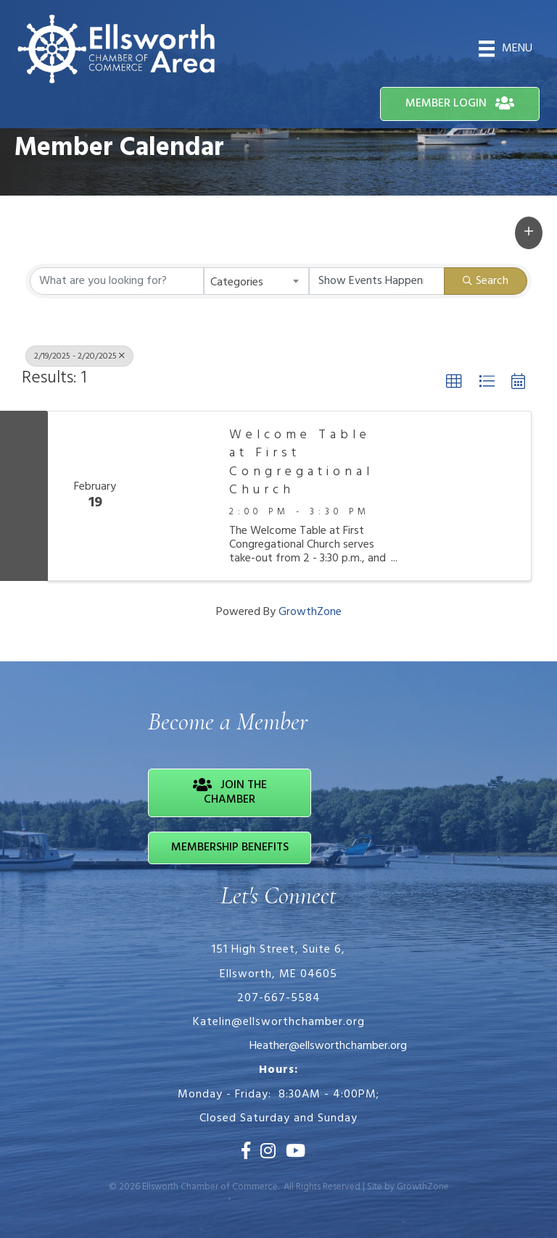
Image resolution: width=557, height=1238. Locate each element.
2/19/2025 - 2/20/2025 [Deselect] (79, 356)
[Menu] (505, 48)
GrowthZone (310, 612)
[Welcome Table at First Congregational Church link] (178, 496)
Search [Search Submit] (485, 281)
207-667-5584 (279, 998)
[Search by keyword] (117, 281)
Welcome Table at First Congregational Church (301, 462)
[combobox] (256, 281)
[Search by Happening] (377, 281)
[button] (528, 233)
